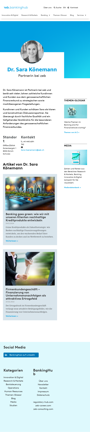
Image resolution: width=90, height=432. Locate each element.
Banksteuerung (13, 384)
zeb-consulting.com (43, 409)
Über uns (43, 381)
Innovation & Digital (10, 15)
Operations (13, 388)
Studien (13, 405)
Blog (72, 15)
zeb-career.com (43, 405)
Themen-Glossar (60, 15)
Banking (45, 15)
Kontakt (43, 388)
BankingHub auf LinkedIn (19, 355)
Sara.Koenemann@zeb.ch (32, 150)
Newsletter (43, 384)
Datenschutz (43, 395)
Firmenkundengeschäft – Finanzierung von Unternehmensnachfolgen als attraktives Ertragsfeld (26, 294)
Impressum (43, 391)
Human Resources (13, 391)
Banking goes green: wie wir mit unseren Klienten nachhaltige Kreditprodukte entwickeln (27, 217)
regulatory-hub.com (43, 402)
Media (13, 402)
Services (81, 15)
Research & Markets (29, 15)
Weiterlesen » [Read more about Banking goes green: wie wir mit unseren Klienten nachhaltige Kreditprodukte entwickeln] (12, 241)
